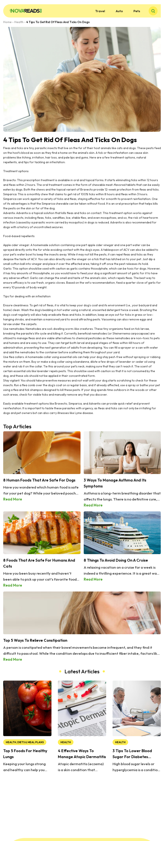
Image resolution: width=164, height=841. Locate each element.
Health (18, 22)
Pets (136, 11)
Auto (119, 11)
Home (7, 22)
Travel (100, 11)
